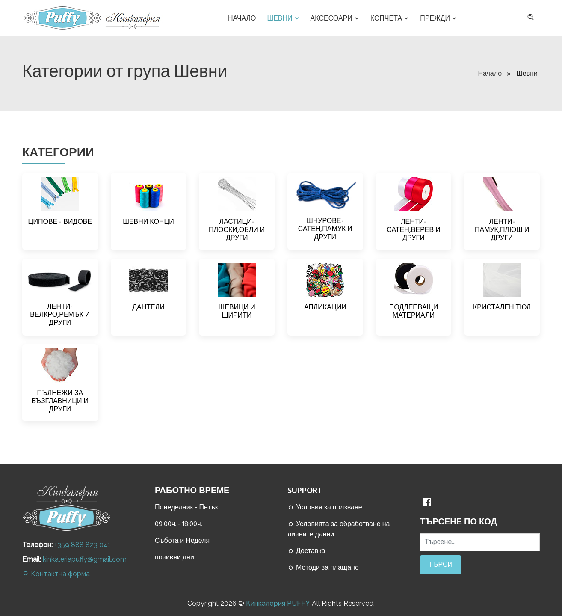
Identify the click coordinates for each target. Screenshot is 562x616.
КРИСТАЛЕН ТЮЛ (502, 307)
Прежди (439, 18)
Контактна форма (56, 574)
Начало (242, 18)
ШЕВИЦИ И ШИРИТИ (236, 311)
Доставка (306, 550)
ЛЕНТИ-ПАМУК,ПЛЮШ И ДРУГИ (502, 230)
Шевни (284, 18)
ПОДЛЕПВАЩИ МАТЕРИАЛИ (413, 311)
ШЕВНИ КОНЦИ (148, 221)
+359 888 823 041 (82, 545)
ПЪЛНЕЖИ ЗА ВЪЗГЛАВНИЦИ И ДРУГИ (60, 401)
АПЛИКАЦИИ (325, 307)
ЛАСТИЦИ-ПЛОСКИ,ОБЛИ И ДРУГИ (237, 230)
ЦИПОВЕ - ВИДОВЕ (60, 221)
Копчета (390, 18)
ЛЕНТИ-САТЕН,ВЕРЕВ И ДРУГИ (413, 230)
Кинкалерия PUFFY (278, 603)
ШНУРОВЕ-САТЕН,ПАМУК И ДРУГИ (325, 229)
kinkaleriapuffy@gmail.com (85, 559)
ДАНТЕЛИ (148, 307)
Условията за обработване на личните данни (338, 529)
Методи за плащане (323, 567)
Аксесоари (336, 18)
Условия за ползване (324, 507)
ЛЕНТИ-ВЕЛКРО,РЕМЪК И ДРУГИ (60, 314)
